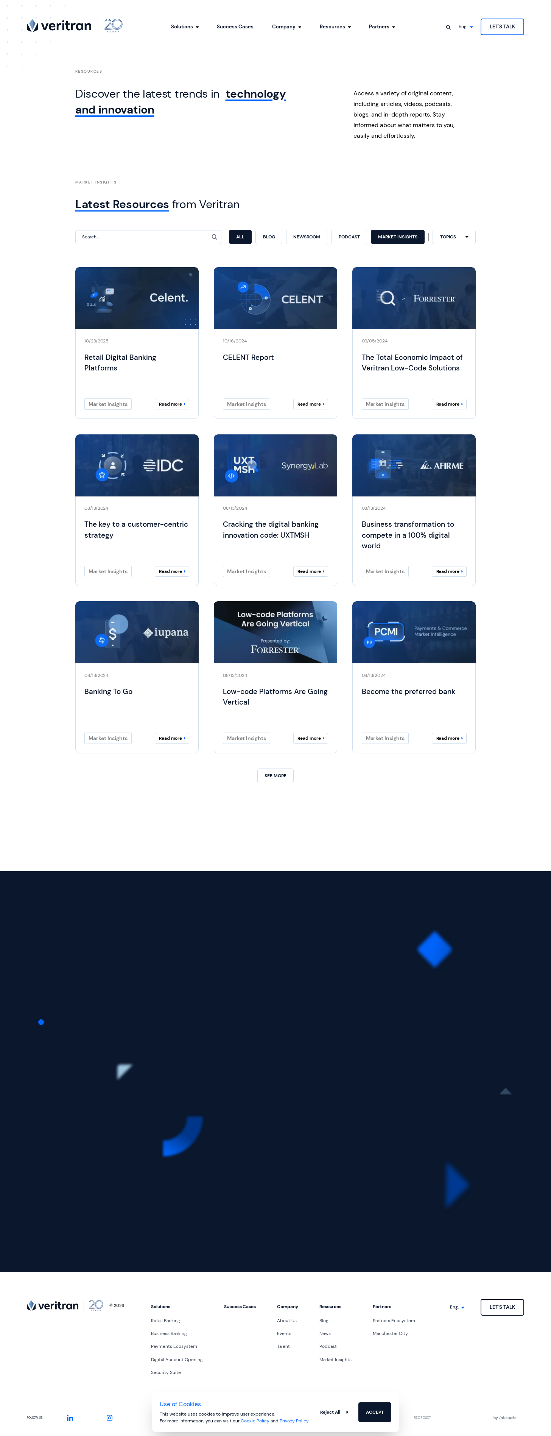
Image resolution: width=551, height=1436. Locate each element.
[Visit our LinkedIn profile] (69, 1418)
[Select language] (466, 27)
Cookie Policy (255, 1421)
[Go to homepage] (75, 25)
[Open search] (448, 27)
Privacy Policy (294, 1421)
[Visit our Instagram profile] (109, 1418)
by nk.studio (505, 1417)
